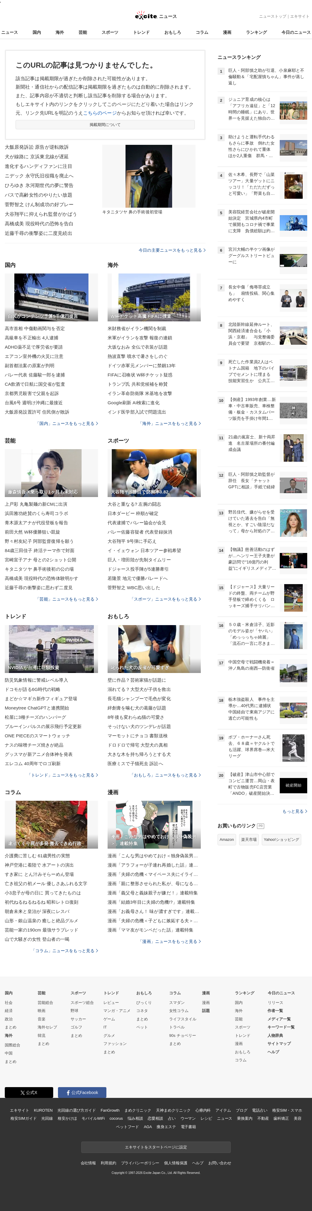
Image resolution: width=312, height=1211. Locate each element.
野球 (74, 1010)
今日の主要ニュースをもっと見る (172, 250)
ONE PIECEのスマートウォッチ (37, 735)
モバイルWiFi (93, 1118)
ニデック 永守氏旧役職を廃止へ (39, 175)
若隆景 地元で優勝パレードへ (138, 578)
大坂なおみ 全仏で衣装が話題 (138, 347)
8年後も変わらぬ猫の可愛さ (136, 717)
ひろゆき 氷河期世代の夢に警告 (39, 185)
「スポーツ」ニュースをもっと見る (165, 599)
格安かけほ (67, 1118)
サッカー (78, 1019)
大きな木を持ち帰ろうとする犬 (139, 754)
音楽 (41, 1019)
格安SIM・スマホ (287, 1110)
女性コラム (179, 1010)
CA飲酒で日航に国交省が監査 (35, 384)
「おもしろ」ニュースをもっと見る (165, 775)
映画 (41, 1010)
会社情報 (88, 1163)
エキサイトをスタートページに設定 (156, 1147)
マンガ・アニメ (117, 1010)
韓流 (41, 1035)
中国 (9, 1053)
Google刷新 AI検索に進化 (134, 402)
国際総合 (12, 1045)
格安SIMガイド (23, 1118)
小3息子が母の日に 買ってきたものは (43, 892)
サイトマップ (279, 1043)
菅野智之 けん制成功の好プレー (39, 204)
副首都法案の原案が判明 (29, 365)
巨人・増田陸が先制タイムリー (139, 559)
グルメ (109, 1035)
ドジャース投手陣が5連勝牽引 (138, 569)
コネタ (142, 1010)
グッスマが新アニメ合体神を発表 (39, 754)
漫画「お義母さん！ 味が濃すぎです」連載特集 (154, 911)
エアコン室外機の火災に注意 (34, 356)
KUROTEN (43, 1110)
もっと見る (294, 811)
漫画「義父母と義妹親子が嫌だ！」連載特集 (153, 892)
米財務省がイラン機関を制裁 (137, 328)
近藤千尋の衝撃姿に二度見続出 (38, 233)
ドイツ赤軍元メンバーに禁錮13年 (142, 365)
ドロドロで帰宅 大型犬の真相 (138, 744)
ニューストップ (272, 16)
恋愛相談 (155, 1118)
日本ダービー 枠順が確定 (133, 513)
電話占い (259, 1110)
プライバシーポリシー (140, 1163)
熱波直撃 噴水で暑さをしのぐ (138, 356)
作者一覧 (275, 1010)
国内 (37, 32)
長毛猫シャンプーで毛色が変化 (139, 698)
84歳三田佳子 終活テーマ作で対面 (39, 550)
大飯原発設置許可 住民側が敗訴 (37, 411)
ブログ (241, 1110)
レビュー (111, 1002)
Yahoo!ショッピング (281, 839)
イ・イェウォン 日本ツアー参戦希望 (144, 550)
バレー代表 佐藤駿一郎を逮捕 (35, 374)
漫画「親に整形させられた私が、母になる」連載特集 (154, 883)
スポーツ (110, 32)
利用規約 (108, 1163)
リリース (275, 1002)
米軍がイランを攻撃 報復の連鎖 (140, 337)
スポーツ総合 (82, 1002)
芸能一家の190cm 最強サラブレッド (41, 929)
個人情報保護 (175, 1163)
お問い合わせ (219, 1163)
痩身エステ (166, 1127)
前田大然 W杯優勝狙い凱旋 (32, 531)
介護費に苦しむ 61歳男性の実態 (37, 855)
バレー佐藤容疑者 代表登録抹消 (140, 531)
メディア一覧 (279, 1019)
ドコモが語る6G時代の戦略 (33, 689)
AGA (148, 1127)
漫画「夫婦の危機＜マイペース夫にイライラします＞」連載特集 (154, 874)
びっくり (144, 1002)
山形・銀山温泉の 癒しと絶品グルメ (41, 920)
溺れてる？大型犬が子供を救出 (139, 689)
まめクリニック (137, 1110)
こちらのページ (100, 113)
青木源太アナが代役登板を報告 (36, 522)
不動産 (263, 1118)
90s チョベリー (182, 1035)
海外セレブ (47, 1027)
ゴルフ (76, 1027)
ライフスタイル (182, 1019)
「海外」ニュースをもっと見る (169, 423)
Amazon (227, 839)
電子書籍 (188, 1127)
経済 (9, 1010)
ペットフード (127, 1127)
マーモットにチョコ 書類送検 (138, 735)
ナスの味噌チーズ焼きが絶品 (34, 744)
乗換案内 (244, 1118)
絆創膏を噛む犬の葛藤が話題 (137, 707)
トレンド (141, 32)
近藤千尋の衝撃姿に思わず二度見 (39, 587)
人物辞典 (275, 1035)
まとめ (10, 1027)
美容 (298, 1118)
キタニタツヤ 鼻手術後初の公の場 (39, 569)
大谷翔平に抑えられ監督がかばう (41, 214)
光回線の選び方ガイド (76, 1110)
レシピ (206, 1118)
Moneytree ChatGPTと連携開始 (37, 707)
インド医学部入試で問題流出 (137, 411)
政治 (9, 1019)
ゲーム (109, 1019)
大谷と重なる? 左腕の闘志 (134, 504)
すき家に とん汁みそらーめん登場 (39, 874)
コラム (202, 32)
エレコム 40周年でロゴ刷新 (33, 763)
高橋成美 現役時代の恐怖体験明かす (41, 578)
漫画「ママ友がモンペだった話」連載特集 (150, 929)
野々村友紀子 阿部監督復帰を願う (39, 541)
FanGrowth (110, 1110)
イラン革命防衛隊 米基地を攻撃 (140, 393)
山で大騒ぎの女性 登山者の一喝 (37, 939)
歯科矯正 (281, 1118)
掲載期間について (105, 124)
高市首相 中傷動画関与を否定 (35, 328)
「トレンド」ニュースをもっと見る (62, 775)
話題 (206, 1010)
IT (105, 1027)
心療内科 (203, 1110)
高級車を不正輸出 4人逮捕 (31, 337)
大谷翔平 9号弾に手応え (132, 541)
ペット (142, 1027)
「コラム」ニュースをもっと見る (64, 950)
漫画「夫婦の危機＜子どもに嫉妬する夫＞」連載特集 (154, 920)
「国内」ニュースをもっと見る (66, 423)
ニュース (9, 32)
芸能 (83, 32)
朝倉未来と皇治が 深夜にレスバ (37, 911)
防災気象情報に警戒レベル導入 (36, 680)
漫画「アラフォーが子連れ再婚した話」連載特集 (154, 864)
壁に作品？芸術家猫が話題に (137, 680)
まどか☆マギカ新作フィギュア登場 (41, 698)
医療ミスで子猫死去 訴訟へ (135, 763)
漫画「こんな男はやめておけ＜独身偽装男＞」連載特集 (154, 855)
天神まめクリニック (173, 1110)
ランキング (256, 32)
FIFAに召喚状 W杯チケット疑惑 (140, 374)
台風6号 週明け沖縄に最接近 (34, 402)
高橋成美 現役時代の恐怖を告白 (39, 223)
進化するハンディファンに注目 (38, 166)
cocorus (116, 1118)
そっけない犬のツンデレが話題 (139, 726)
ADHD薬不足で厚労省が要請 (34, 347)
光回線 (47, 1118)
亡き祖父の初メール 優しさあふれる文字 (46, 883)
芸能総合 (45, 1002)
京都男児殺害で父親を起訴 (32, 393)
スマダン (177, 1002)
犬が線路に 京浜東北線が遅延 (37, 156)
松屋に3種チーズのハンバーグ (35, 717)
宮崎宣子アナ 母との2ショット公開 (41, 559)
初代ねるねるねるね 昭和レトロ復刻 (41, 902)
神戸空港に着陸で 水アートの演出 (39, 864)
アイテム (223, 1110)
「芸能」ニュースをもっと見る (66, 599)
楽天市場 (249, 839)
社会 (9, 1002)
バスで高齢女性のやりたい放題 (38, 194)
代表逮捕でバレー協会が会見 (137, 522)
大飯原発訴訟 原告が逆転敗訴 (37, 147)
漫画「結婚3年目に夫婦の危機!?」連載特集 (151, 902)
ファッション (115, 1043)
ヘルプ (273, 1052)
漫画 (227, 32)
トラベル (177, 1027)
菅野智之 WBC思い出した (134, 587)
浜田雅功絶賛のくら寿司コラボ (36, 513)
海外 (60, 32)
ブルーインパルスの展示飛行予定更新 (43, 726)
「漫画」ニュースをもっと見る (169, 941)
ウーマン (188, 1118)
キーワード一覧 (281, 1027)
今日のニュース (296, 32)
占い (172, 1118)
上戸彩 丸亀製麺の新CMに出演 (36, 504)
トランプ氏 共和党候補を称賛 (138, 384)
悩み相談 (135, 1118)
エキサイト (300, 16)
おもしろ (172, 32)
